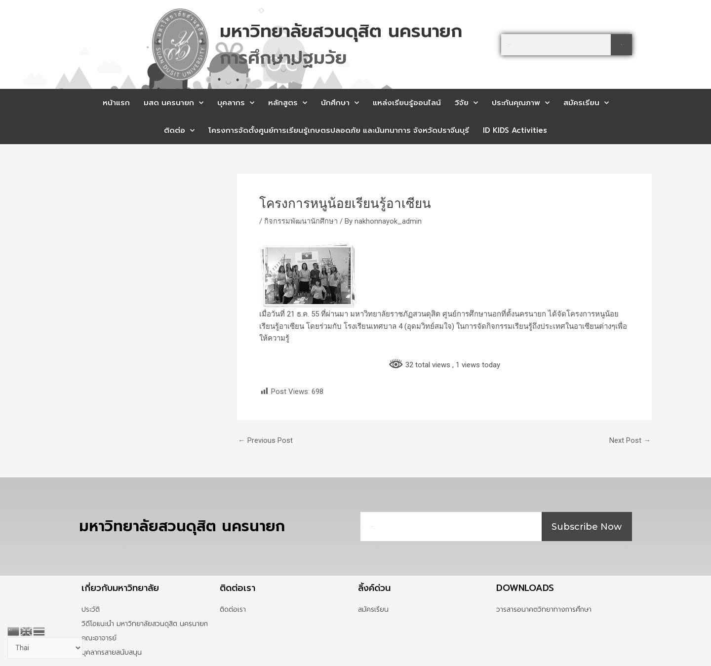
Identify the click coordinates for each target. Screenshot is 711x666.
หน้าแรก (116, 102)
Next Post (630, 440)
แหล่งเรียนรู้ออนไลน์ (407, 102)
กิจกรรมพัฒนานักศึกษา (301, 221)
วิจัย (466, 103)
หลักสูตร (287, 103)
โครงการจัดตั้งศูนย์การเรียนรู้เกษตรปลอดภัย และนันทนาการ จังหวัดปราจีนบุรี (338, 130)
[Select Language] (45, 648)
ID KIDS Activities (515, 130)
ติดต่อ (179, 130)
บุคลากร (235, 103)
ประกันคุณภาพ (521, 103)
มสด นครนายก (173, 103)
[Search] (621, 44)
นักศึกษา (340, 103)
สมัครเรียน (586, 103)
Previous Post (265, 440)
